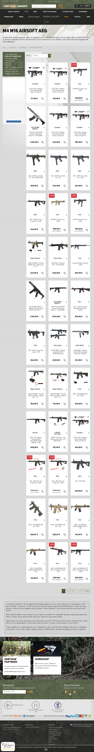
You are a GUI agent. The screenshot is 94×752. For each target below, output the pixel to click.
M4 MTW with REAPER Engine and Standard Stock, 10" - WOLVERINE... (36, 130)
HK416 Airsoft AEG (11, 53)
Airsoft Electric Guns (54, 724)
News (27, 11)
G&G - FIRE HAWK (80, 476)
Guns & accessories (39, 11)
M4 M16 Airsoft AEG (13, 51)
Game (66, 16)
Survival (58, 16)
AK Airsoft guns (10, 55)
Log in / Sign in (53, 1)
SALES (51, 16)
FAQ (50, 737)
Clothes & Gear (53, 11)
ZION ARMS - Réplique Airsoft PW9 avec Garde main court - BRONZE (80, 347)
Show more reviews (13, 116)
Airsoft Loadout (12, 11)
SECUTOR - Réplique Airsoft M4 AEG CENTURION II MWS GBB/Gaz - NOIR (36, 435)
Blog (72, 16)
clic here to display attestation (84, 721)
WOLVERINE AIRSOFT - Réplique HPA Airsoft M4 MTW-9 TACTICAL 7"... (35, 303)
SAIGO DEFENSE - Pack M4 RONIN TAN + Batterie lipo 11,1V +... (36, 259)
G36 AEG (8, 60)
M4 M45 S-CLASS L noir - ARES (80, 84)
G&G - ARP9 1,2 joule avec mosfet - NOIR (35, 346)
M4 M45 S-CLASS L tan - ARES (58, 215)
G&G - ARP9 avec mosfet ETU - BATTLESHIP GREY (36, 171)
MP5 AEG (8, 58)
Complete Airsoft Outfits (55, 722)
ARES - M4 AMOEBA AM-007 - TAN (58, 520)
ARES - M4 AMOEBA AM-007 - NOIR (80, 389)
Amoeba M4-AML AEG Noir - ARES (80, 259)
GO (59, 6)
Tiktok (70, 688)
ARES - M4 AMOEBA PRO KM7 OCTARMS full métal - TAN (58, 565)
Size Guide (51, 739)
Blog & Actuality (53, 733)
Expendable (66, 11)
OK (46, 749)
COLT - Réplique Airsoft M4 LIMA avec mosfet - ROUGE (80, 303)
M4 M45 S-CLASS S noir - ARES (80, 215)
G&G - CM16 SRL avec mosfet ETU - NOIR (36, 215)
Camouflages (77, 11)
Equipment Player (53, 726)
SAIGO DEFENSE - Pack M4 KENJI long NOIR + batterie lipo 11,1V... (36, 390)
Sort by (28, 50)
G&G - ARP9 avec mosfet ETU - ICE (58, 171)
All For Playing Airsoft (54, 730)
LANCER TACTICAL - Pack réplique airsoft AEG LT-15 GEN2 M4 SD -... (58, 434)
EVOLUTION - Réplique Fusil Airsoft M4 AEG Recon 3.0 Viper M (36, 85)
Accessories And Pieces (55, 728)
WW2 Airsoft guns (11, 49)
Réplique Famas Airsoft (12, 68)
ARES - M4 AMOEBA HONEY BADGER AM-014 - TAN (36, 565)
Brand (86, 11)
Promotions (52, 732)
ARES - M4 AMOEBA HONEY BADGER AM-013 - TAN (80, 521)
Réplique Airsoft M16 (12, 66)
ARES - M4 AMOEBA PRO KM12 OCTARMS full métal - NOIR (80, 565)
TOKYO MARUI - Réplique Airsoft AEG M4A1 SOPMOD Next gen (58, 347)
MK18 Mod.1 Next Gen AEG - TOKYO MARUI (58, 259)
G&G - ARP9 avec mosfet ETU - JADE (80, 171)
